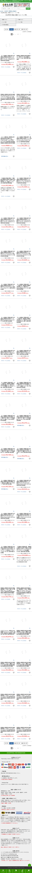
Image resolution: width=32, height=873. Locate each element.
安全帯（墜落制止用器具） (10, 11)
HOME (1, 11)
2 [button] (13, 34)
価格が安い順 (17, 29)
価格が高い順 (24, 29)
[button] (20, 34)
